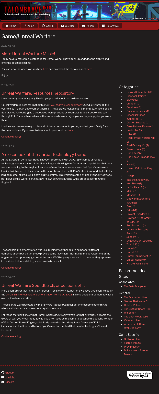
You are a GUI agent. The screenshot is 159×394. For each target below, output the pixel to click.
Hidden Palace (132, 305)
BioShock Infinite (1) (138, 96)
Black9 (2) (132, 99)
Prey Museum (132, 346)
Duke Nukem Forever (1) (140, 126)
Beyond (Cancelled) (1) (139, 92)
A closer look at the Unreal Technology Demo (43, 154)
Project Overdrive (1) (138, 214)
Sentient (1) (133, 236)
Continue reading (11, 136)
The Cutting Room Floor (137, 309)
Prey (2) (131, 206)
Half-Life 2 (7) (134, 153)
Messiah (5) (133, 195)
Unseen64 (130, 312)
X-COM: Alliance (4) (138, 263)
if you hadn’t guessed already (66, 105)
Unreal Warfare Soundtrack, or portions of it (43, 285)
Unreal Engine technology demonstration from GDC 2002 (39, 294)
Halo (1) (131, 164)
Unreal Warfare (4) (137, 259)
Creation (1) (133, 103)
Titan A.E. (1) (134, 244)
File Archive (110, 25)
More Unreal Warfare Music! (28, 53)
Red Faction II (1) (136, 225)
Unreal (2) (132, 248)
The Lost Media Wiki (136, 316)
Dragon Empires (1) (138, 122)
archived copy (133, 327)
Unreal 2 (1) (133, 252)
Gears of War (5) (136, 149)
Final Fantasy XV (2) (138, 145)
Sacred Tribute (132, 342)
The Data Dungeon (135, 286)
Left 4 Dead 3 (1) (136, 187)
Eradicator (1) (134, 130)
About (29, 25)
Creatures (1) (134, 107)
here (45, 69)
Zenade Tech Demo (135, 324)
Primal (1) (132, 210)
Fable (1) (131, 134)
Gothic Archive (132, 339)
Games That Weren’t (136, 301)
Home (11, 25)
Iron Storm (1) (134, 183)
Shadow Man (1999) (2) (140, 240)
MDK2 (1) (132, 191)
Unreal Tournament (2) (139, 256)
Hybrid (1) (132, 175)
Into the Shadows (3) (138, 179)
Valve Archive (132, 320)
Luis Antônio (152, 18)
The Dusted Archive (135, 297)
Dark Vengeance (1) (138, 111)
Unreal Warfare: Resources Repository (37, 93)
